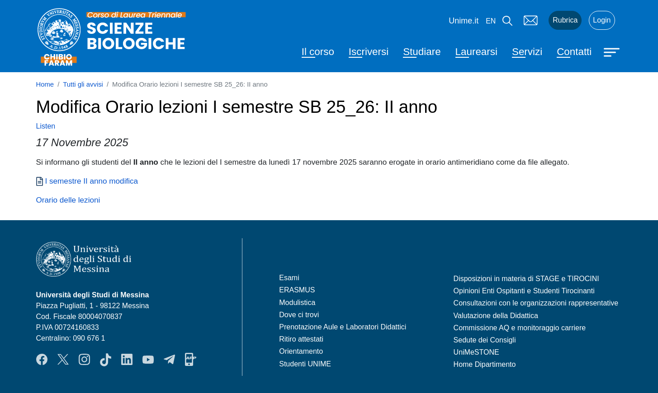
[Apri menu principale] (612, 51)
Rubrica (565, 20)
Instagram (84, 359)
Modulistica (297, 302)
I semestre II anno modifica (91, 180)
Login (602, 20)
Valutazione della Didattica (496, 315)
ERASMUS (297, 290)
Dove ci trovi (299, 315)
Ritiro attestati (301, 339)
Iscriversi (368, 51)
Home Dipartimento (485, 364)
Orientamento (301, 351)
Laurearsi (476, 51)
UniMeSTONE (476, 352)
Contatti (574, 51)
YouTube (148, 359)
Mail (530, 20)
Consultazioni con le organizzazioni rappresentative (536, 303)
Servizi (527, 51)
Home (45, 84)
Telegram (169, 359)
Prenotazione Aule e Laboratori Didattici (342, 327)
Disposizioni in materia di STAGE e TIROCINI (526, 278)
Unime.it (463, 20)
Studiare (421, 51)
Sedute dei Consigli (485, 340)
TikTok (105, 359)
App (190, 359)
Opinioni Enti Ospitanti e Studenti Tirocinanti (524, 291)
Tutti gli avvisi (83, 84)
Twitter (63, 359)
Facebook (41, 359)
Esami (289, 278)
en (491, 21)
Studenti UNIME (305, 364)
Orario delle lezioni (68, 199)
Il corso (318, 51)
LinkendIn (127, 359)
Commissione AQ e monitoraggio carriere (520, 328)
